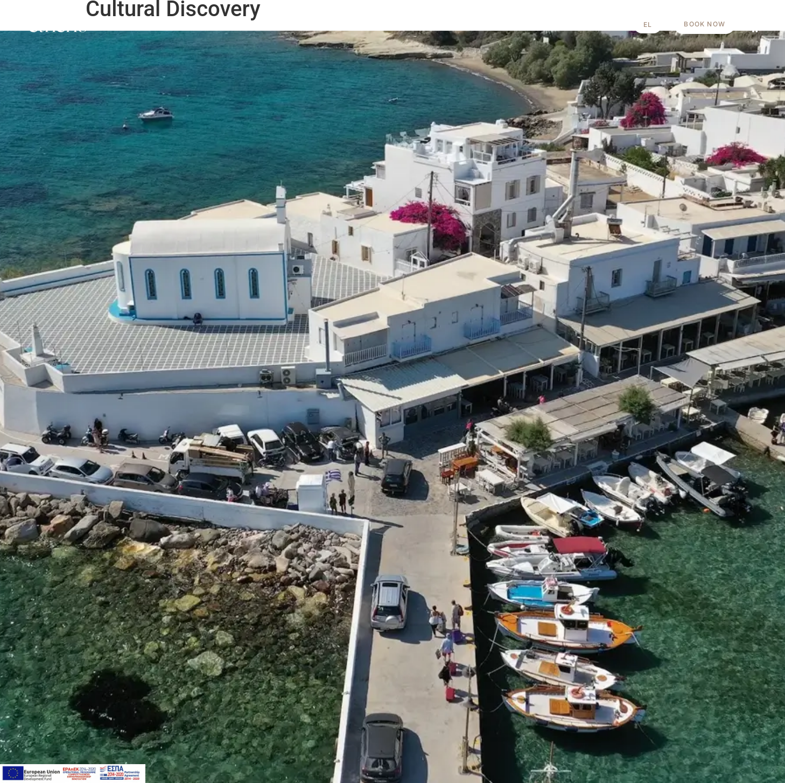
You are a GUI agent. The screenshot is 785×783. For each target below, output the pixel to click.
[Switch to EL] (647, 24)
